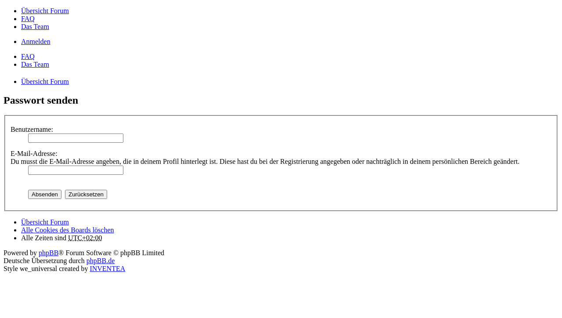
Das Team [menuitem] (35, 26)
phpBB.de (100, 260)
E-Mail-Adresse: (34, 153)
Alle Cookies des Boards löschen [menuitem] (67, 230)
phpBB (48, 253)
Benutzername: (32, 129)
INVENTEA (107, 268)
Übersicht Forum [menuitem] (45, 10)
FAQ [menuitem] (28, 18)
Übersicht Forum (45, 222)
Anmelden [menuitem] (35, 41)
